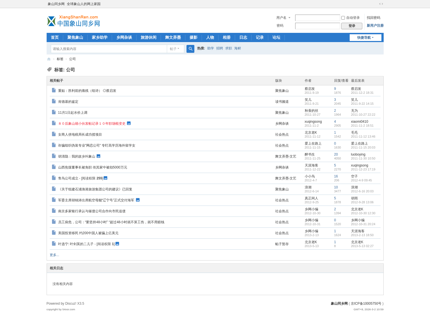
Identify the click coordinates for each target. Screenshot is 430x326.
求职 (228, 48)
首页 (55, 37)
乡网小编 (311, 209)
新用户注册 (375, 26)
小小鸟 (310, 176)
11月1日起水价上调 (72, 113)
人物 (210, 37)
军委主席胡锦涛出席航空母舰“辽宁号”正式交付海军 (96, 200)
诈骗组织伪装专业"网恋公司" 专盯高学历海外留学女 (97, 145)
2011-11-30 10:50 (363, 158)
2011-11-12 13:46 (363, 136)
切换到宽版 (381, 3)
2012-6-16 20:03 (362, 191)
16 (336, 176)
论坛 (276, 37)
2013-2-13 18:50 (362, 235)
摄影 (193, 37)
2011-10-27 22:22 (363, 114)
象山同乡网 (56, 4)
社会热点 (282, 134)
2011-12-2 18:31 (362, 92)
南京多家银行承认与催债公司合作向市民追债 (92, 211)
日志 (243, 37)
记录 (260, 37)
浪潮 (308, 187)
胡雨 (354, 198)
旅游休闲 (148, 37)
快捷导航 (364, 38)
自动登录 (350, 18)
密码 (280, 26)
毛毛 (354, 132)
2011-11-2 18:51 (362, 125)
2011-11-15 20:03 (363, 147)
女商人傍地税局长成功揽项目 (80, 134)
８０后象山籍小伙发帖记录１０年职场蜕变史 (92, 123)
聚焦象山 (75, 37)
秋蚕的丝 (311, 111)
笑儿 (308, 100)
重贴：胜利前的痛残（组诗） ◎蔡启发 (87, 91)
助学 (210, 48)
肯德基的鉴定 (68, 102)
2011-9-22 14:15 (362, 103)
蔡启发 (310, 89)
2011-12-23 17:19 (363, 169)
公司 (72, 59)
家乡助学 (100, 37)
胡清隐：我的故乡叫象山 (76, 156)
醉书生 (310, 154)
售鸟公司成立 (68, 178)
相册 (227, 37)
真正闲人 (311, 198)
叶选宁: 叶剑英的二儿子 (76, 244)
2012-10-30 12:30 (363, 213)
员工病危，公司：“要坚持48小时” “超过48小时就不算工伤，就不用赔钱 (111, 222)
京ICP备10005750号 (366, 304)
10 (336, 187)
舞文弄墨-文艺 (286, 156)
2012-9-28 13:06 (362, 202)
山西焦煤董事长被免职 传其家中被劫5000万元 (92, 167)
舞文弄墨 (173, 37)
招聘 (219, 48)
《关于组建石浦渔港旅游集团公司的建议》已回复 (95, 189)
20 (336, 154)
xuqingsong (313, 122)
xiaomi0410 (359, 122)
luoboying (358, 154)
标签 (60, 59)
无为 (354, 111)
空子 (354, 176)
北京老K (311, 132)
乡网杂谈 (124, 37)
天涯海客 (311, 165)
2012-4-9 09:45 (361, 180)
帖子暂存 (282, 244)
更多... (54, 255)
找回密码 (373, 18)
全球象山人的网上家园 (84, 4)
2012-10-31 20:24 (363, 224)
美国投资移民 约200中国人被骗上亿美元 (88, 233)
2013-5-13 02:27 (362, 246)
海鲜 (237, 48)
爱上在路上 (313, 143)
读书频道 (282, 102)
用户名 (281, 18)
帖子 (173, 49)
